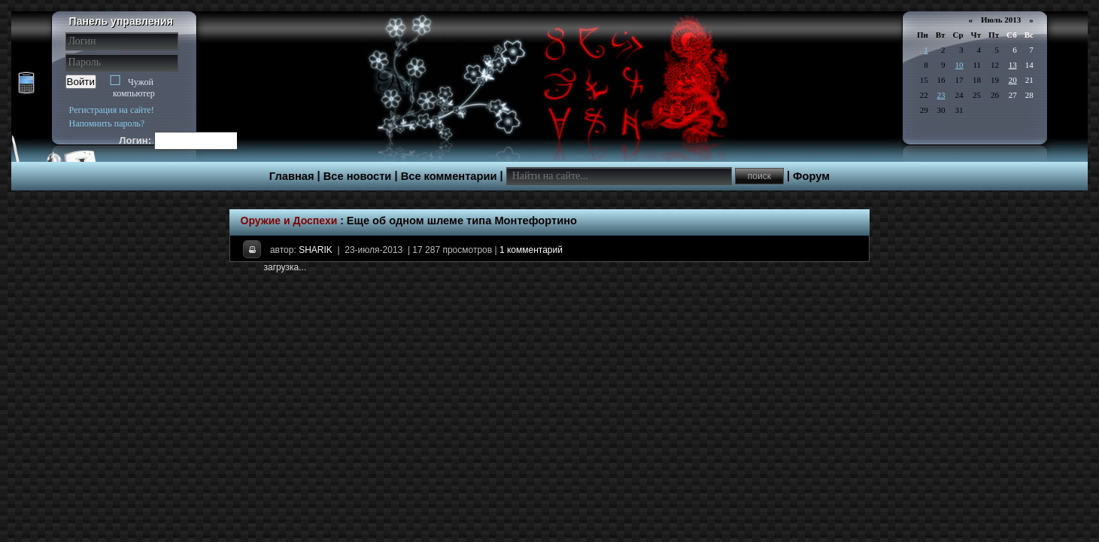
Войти (81, 81)
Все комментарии (449, 176)
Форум (811, 176)
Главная (291, 176)
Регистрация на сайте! (111, 110)
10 (959, 64)
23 (941, 94)
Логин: (136, 140)
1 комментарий (531, 250)
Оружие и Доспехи (289, 221)
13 (1013, 64)
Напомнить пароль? (107, 123)
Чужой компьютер (134, 88)
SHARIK (315, 250)
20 (1013, 79)
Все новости (357, 176)
